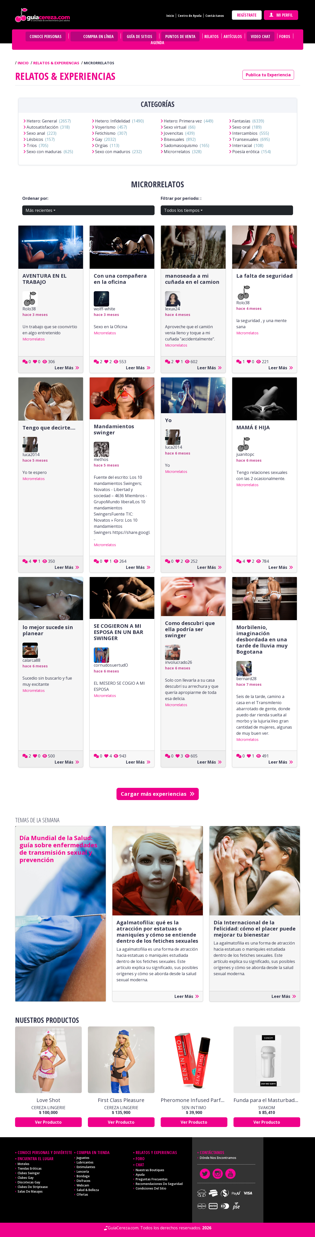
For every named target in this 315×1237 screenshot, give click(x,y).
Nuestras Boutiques (150, 1170)
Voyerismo (105, 127)
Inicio (170, 15)
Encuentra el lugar (35, 1158)
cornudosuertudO (111, 665)
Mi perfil (281, 15)
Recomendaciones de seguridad (159, 1184)
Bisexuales (174, 139)
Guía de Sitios (139, 36)
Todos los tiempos (182, 210)
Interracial (242, 145)
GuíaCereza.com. (123, 1228)
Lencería (83, 1171)
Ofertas (82, 1194)
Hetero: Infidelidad (112, 121)
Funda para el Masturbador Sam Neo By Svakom (267, 1100)
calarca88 (31, 660)
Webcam (83, 1185)
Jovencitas (173, 133)
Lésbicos (35, 139)
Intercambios (245, 133)
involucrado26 (178, 662)
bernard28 (246, 678)
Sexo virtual (175, 127)
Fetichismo (105, 133)
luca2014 (30, 454)
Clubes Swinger (29, 1173)
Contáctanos (214, 15)
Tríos (32, 145)
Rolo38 (29, 309)
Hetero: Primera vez (183, 121)
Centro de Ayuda (190, 15)
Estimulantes (86, 1167)
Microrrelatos (177, 151)
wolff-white (104, 309)
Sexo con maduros (112, 151)
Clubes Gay (25, 1177)
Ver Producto (48, 1122)
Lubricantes (85, 1162)
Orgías (101, 145)
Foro (140, 1158)
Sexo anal (36, 133)
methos (101, 459)
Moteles (23, 1164)
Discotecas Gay (29, 1182)
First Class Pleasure (121, 1100)
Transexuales (245, 139)
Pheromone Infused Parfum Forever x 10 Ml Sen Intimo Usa (194, 1100)
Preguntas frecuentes (152, 1179)
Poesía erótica (245, 151)
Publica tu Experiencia (268, 75)
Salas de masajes (30, 1191)
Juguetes (83, 1158)
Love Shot (48, 1100)
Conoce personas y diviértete (45, 1152)
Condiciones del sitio (151, 1188)
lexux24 (172, 309)
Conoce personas (46, 36)
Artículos (233, 36)
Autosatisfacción (42, 127)
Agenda (157, 42)
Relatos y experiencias (156, 1152)
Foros (284, 36)
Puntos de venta (180, 36)
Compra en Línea (98, 36)
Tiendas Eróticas (30, 1168)
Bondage (83, 1176)
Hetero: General (42, 121)
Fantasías (241, 121)
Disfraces (83, 1181)
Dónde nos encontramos (218, 1158)
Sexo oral (241, 127)
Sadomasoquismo (181, 145)
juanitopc (245, 454)
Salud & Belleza (88, 1190)
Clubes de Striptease (33, 1187)
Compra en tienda (93, 1152)
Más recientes (39, 210)
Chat (140, 1165)
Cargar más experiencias (157, 793)
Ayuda (140, 1174)
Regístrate (246, 15)
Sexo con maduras (44, 151)
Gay (98, 139)
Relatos (211, 36)
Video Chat (260, 36)
